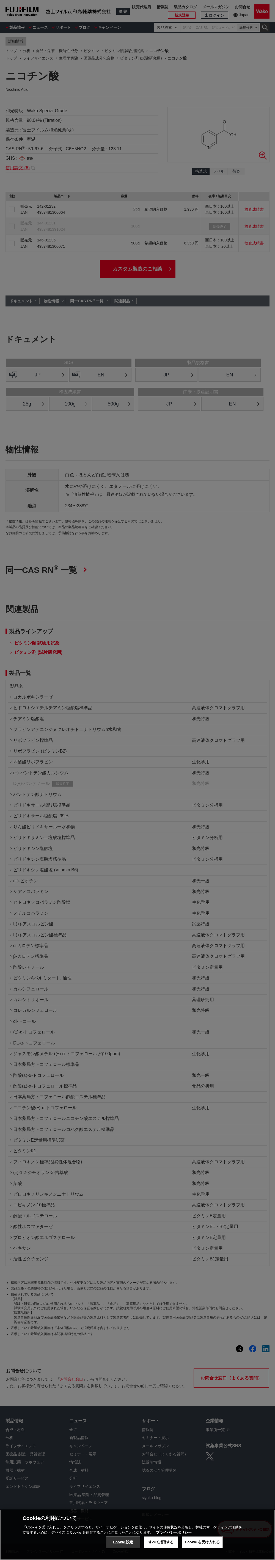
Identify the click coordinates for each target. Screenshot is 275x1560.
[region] (137, 1535)
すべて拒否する (161, 1542)
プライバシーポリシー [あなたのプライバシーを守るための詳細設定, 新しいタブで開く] (174, 1532)
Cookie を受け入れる (202, 1542)
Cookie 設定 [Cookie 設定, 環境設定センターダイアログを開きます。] (123, 1542)
